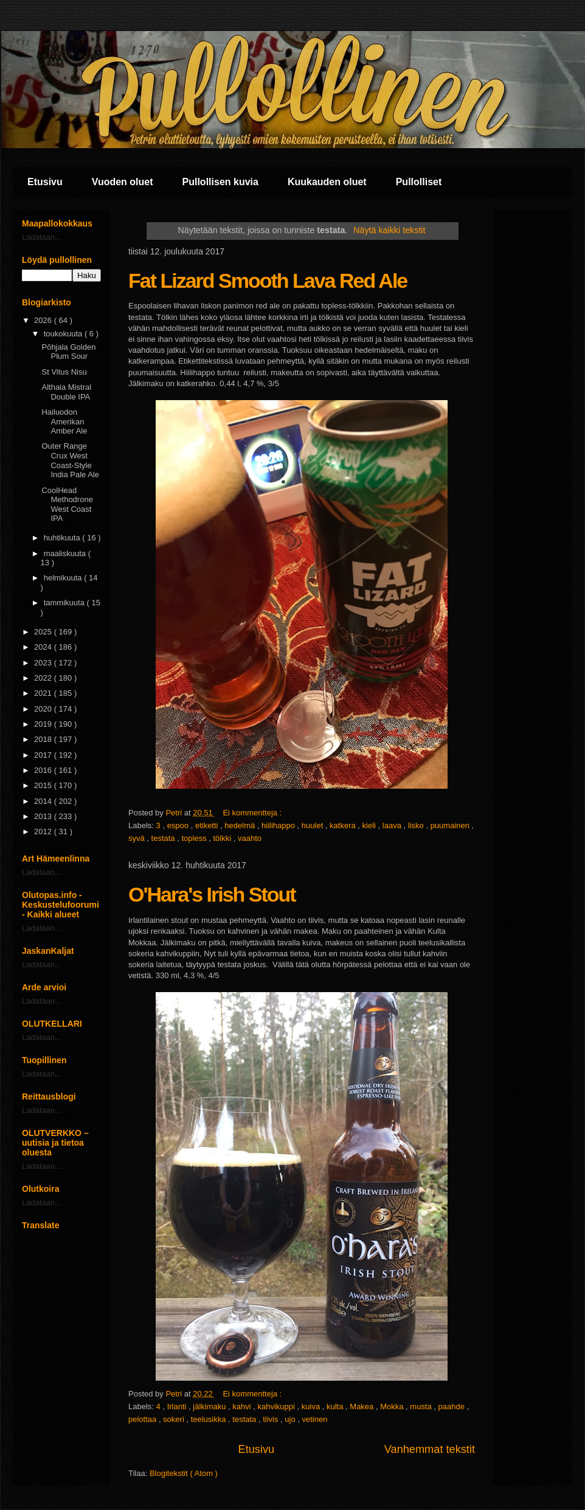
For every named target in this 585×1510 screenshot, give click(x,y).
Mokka (393, 1406)
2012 (44, 831)
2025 (44, 631)
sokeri (174, 1419)
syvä (137, 838)
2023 (44, 662)
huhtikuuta (63, 537)
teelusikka (209, 1419)
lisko (417, 825)
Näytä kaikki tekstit (389, 230)
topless (195, 838)
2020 (44, 708)
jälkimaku (210, 1406)
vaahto (249, 838)
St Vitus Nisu (63, 371)
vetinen (315, 1419)
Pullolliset (419, 182)
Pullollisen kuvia (220, 182)
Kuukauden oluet (327, 182)
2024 (44, 646)
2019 (44, 724)
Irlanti (178, 1406)
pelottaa (143, 1419)
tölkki (223, 838)
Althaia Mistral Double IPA (66, 392)
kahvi (242, 1406)
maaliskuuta (66, 553)
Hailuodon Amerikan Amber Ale (64, 421)
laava (393, 825)
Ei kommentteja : (253, 812)
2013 (44, 816)
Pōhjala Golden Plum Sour (68, 351)
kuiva (312, 1406)
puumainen (451, 825)
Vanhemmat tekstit (429, 1449)
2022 (44, 677)
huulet (313, 825)
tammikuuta (65, 602)
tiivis (271, 1419)
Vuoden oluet (122, 182)
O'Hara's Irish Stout (212, 894)
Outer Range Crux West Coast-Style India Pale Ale (70, 460)
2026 (44, 320)
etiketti (207, 825)
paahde (452, 1406)
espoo (179, 825)
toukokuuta (64, 333)
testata (164, 838)
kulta (336, 1406)
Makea (363, 1406)
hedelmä (240, 825)
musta (422, 1406)
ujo (291, 1419)
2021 (44, 693)
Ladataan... (41, 237)
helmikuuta (64, 577)
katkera (344, 825)
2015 (44, 785)
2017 (44, 755)
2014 (44, 801)
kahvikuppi (277, 1406)
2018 (44, 739)
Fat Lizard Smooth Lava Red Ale (267, 280)
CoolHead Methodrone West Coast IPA (66, 504)
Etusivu (45, 182)
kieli (370, 825)
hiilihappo (279, 825)
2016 (44, 770)
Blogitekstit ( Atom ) (184, 1473)
